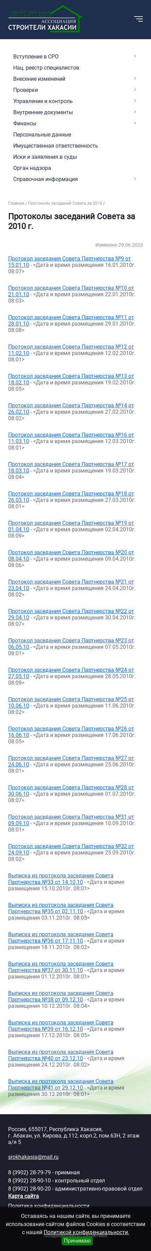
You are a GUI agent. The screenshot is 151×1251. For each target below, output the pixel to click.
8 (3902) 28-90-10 (29, 1180)
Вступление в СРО (36, 56)
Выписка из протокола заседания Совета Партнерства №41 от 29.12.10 (60, 1084)
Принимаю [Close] (77, 1241)
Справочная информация (45, 179)
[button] (93, 19)
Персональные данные (42, 134)
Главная (16, 203)
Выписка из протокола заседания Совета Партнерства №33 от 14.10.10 (60, 878)
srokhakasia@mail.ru (33, 1157)
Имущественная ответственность (55, 146)
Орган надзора (32, 168)
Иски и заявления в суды (45, 157)
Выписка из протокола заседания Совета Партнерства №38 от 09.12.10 (60, 996)
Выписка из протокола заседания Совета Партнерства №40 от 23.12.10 (60, 1055)
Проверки (25, 90)
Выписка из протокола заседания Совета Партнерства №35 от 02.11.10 (60, 908)
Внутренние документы (43, 112)
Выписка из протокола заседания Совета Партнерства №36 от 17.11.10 (60, 937)
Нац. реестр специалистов (46, 68)
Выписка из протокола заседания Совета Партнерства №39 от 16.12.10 (60, 1025)
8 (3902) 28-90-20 (29, 1188)
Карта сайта (23, 1196)
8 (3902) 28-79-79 (29, 1172)
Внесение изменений (39, 79)
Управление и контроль (43, 101)
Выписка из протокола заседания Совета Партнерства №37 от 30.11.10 (60, 967)
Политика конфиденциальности (48, 1206)
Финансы (24, 123)
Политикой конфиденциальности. (86, 1232)
